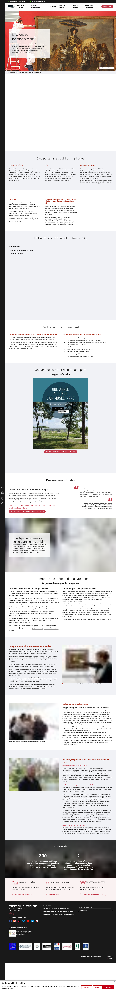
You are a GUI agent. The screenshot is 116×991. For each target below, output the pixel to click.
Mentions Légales (85, 956)
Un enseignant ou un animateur (60, 908)
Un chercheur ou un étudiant (51, 911)
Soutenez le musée (76, 6)
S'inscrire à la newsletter (93, 894)
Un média (55, 914)
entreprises (14, 498)
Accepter (108, 987)
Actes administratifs (96, 956)
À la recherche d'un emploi (66, 914)
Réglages (86, 987)
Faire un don (54, 894)
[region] (58, 985)
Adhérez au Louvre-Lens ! (89, 6)
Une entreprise (47, 914)
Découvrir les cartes (23, 894)
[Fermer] (114, 981)
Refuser (97, 987)
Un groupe (71, 911)
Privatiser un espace (62, 6)
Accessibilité (52, 6)
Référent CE (46, 908)
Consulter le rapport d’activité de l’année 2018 (60, 451)
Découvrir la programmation (35, 6)
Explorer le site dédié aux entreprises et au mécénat (27, 511)
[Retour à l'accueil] (11, 6)
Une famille (63, 911)
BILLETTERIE (107, 6)
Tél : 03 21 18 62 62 (14, 910)
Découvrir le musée (20, 6)
